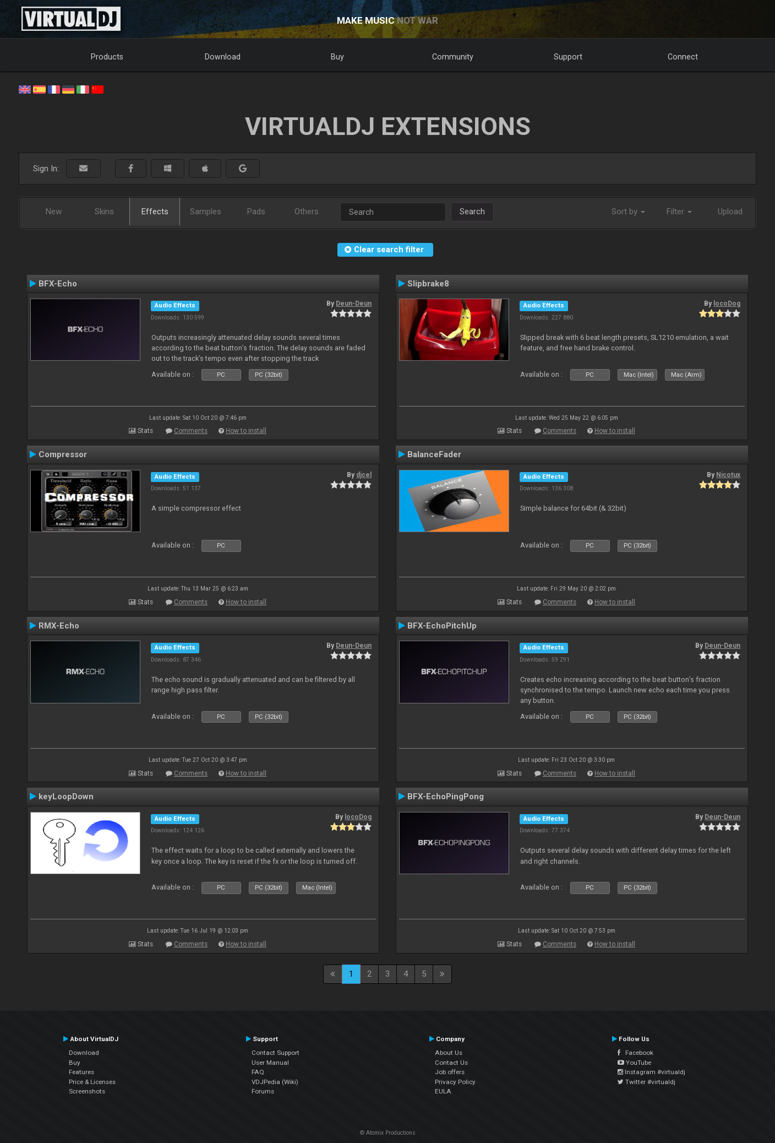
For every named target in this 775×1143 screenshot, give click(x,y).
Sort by (628, 211)
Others (306, 211)
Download (223, 56)
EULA (443, 1091)
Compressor (63, 454)
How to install (246, 431)
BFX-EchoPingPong (445, 796)
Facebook (635, 1053)
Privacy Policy (455, 1082)
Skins (104, 211)
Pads (256, 211)
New (54, 211)
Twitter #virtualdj (646, 1082)
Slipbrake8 (428, 284)
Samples (205, 211)
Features (81, 1072)
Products (107, 56)
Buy (337, 56)
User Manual (270, 1062)
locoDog (726, 303)
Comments (191, 431)
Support (568, 56)
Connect (683, 56)
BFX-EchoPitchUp (442, 626)
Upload (730, 211)
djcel (364, 475)
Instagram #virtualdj (651, 1072)
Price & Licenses (92, 1082)
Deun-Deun (354, 303)
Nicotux (728, 475)
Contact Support (275, 1053)
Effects (154, 211)
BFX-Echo (58, 284)
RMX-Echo (59, 626)
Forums (263, 1091)
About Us (448, 1053)
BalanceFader (434, 454)
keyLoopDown (66, 796)
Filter (679, 211)
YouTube (634, 1062)
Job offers (450, 1072)
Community (452, 56)
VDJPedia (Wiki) (275, 1082)
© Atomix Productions (388, 1132)
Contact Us (451, 1062)
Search (472, 211)
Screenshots (87, 1091)
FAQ (258, 1072)
